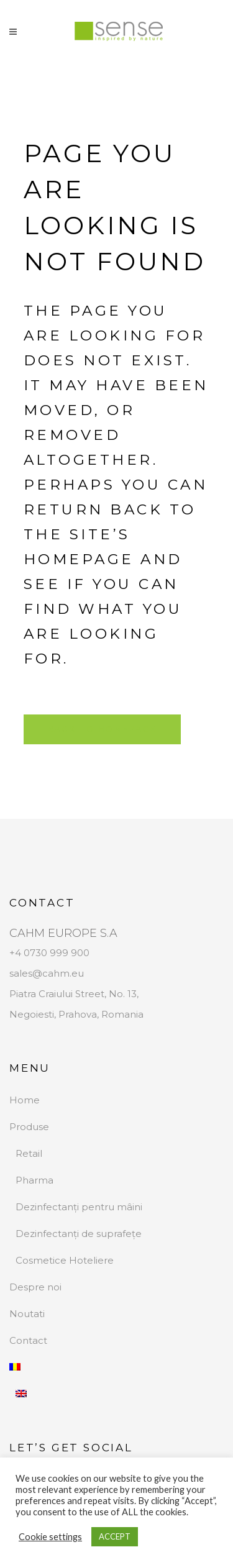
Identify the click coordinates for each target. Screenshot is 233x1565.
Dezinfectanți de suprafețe (79, 1233)
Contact (28, 1340)
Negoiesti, (33, 1014)
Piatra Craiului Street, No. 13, (74, 994)
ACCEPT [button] (114, 1536)
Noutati (27, 1314)
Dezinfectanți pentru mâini (79, 1207)
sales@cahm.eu (46, 973)
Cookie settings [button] (50, 1536)
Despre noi (35, 1287)
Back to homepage (102, 729)
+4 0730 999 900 (49, 953)
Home (24, 1100)
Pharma (34, 1180)
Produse (29, 1127)
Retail (29, 1153)
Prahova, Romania (101, 1014)
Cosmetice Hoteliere (65, 1260)
